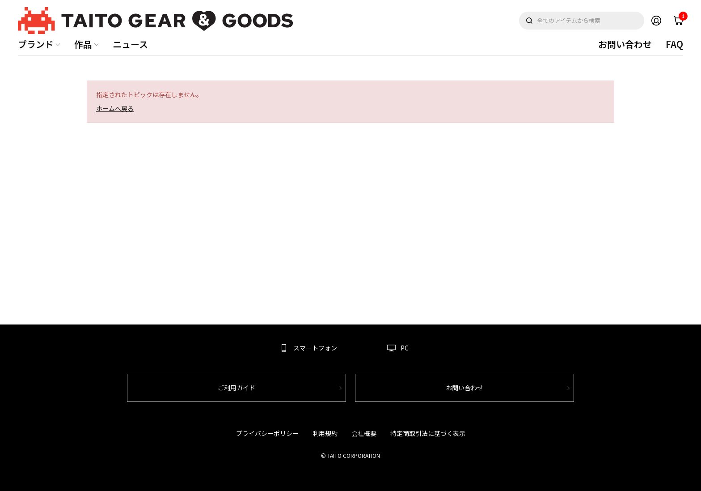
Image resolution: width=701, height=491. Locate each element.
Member (656, 21)
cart (681, 18)
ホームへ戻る (115, 108)
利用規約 (325, 433)
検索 (529, 21)
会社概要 (363, 433)
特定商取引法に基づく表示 (427, 433)
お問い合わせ (625, 44)
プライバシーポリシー (267, 433)
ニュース (130, 44)
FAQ (674, 44)
